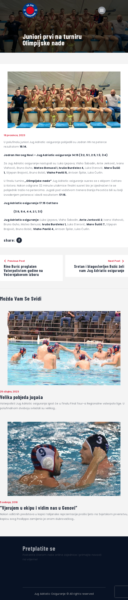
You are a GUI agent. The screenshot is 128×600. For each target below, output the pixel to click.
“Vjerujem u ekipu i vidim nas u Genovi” (38, 508)
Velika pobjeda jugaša (21, 397)
